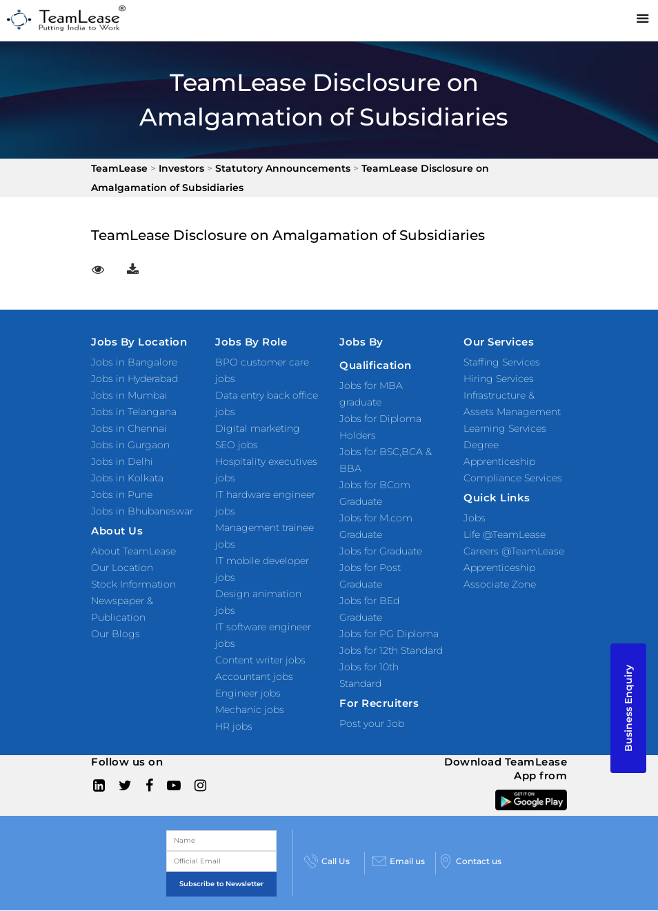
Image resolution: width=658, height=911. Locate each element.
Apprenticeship (499, 567)
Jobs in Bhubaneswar (142, 511)
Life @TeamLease (504, 534)
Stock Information (133, 584)
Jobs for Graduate (380, 551)
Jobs (474, 518)
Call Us (327, 861)
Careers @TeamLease (513, 551)
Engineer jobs (248, 693)
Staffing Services (501, 362)
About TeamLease (133, 551)
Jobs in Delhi (122, 461)
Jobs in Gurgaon (130, 445)
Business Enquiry (628, 708)
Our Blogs (115, 634)
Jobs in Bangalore (134, 362)
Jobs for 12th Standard (391, 650)
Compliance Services (512, 478)
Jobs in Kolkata (127, 478)
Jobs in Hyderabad (134, 378)
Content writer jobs (260, 660)
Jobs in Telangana (134, 412)
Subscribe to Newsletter (221, 883)
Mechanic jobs (249, 709)
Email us (398, 861)
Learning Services (504, 428)
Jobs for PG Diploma (389, 634)
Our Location (122, 567)
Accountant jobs (254, 676)
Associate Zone (499, 584)
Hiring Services (498, 378)
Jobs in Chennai (129, 428)
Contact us (470, 861)
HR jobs (233, 726)
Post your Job (371, 723)
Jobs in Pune (121, 494)
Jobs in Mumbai (129, 395)
